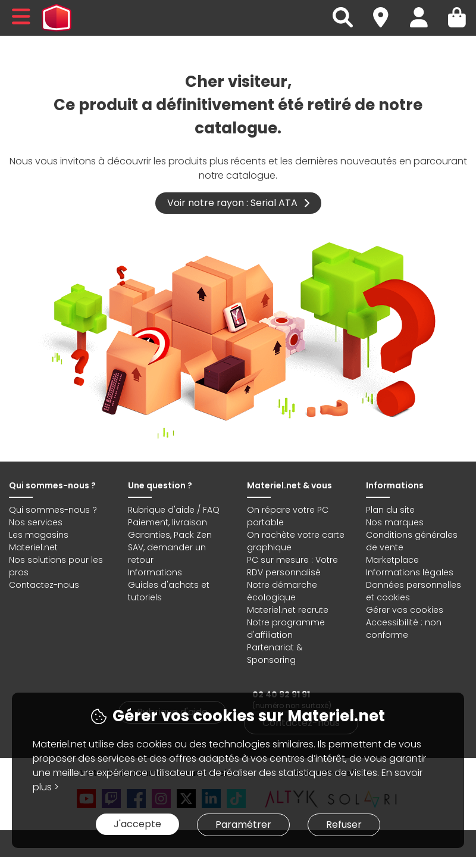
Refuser (344, 824)
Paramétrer (243, 824)
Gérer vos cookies (404, 610)
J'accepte (137, 824)
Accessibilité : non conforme (403, 628)
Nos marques (395, 522)
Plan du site (390, 510)
